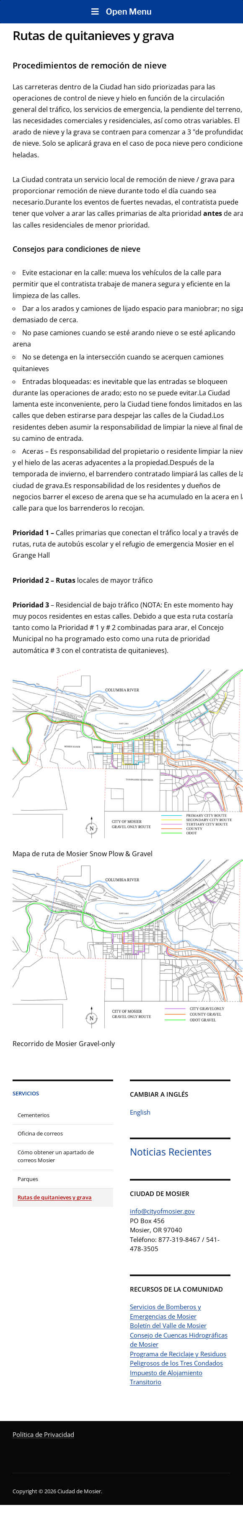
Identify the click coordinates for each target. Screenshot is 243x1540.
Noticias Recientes (171, 1152)
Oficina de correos (40, 1133)
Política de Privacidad (43, 1434)
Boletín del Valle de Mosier (168, 1325)
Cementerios (33, 1115)
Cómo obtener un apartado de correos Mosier (56, 1156)
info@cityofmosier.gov (162, 1211)
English (140, 1112)
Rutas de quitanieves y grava (55, 1197)
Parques (28, 1179)
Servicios (26, 1093)
